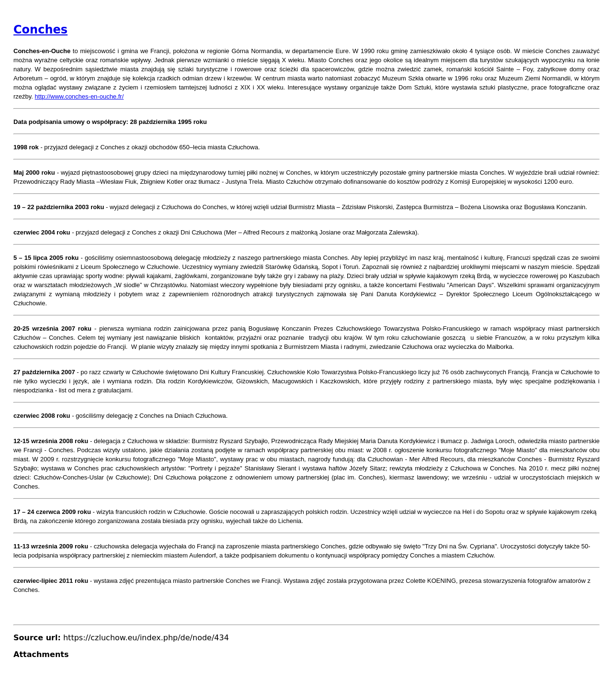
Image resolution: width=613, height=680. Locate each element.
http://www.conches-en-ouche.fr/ (79, 96)
